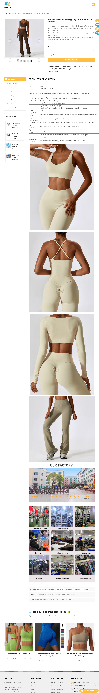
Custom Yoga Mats (11, 108)
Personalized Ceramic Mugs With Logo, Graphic (16, 125)
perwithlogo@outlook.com (82, 682)
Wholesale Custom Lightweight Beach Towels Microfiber (16, 146)
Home (8, 14)
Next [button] (93, 644)
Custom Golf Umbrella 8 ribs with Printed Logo (16, 136)
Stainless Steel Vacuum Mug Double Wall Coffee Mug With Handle (55, 595)
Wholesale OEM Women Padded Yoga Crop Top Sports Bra (53, 600)
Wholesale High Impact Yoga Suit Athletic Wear (19, 655)
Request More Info (71, 60)
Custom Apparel (16, 14)
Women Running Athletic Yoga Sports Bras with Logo (80, 655)
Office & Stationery (11, 104)
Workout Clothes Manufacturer (45, 589)
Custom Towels (10, 88)
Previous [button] (6, 644)
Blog (32, 689)
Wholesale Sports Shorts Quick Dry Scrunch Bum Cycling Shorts (49, 655)
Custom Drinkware (11, 92)
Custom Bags (9, 96)
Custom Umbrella (11, 84)
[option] (24, 38)
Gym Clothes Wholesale (81, 589)
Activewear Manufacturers (64, 589)
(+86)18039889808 (80, 686)
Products (34, 686)
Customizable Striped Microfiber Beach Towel (16, 157)
